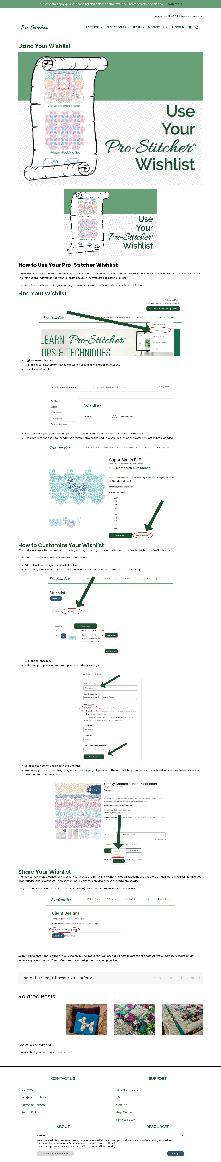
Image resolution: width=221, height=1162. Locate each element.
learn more (174, 4)
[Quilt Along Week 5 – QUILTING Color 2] (134, 1006)
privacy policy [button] (116, 1140)
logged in (39, 1052)
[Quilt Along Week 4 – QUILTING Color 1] (182, 1006)
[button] (197, 27)
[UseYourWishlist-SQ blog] (110, 118)
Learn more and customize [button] (55, 1153)
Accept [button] (175, 1153)
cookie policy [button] (111, 1143)
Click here (181, 16)
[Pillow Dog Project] (86, 1006)
